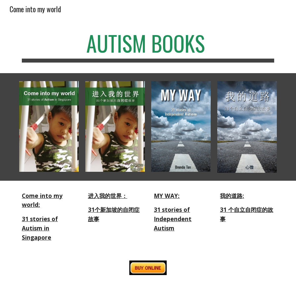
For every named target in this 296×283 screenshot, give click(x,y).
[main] (148, 46)
